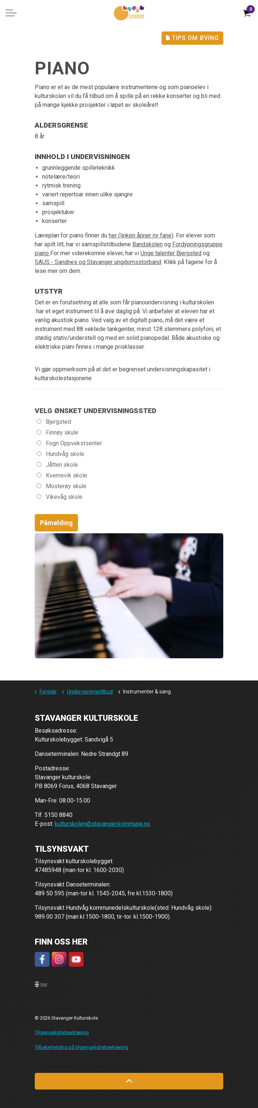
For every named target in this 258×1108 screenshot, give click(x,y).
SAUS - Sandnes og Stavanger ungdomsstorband (98, 262)
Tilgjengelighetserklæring (62, 1032)
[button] (41, 984)
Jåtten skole (57, 464)
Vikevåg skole (59, 496)
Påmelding (56, 523)
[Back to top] (129, 1081)
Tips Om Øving (192, 38)
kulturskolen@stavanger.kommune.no (102, 823)
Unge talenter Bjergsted (170, 253)
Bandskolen (147, 244)
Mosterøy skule (61, 486)
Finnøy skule (57, 432)
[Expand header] (11, 13)
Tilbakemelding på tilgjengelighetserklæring (81, 1047)
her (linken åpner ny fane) (141, 235)
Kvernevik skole (62, 475)
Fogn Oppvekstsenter (69, 443)
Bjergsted (54, 421)
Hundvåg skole (60, 453)
